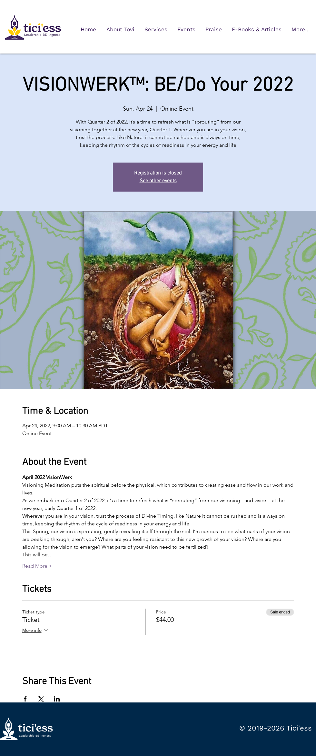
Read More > (37, 566)
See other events (158, 181)
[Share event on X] (41, 698)
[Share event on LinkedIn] (57, 698)
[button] (155, 29)
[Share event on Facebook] (25, 698)
